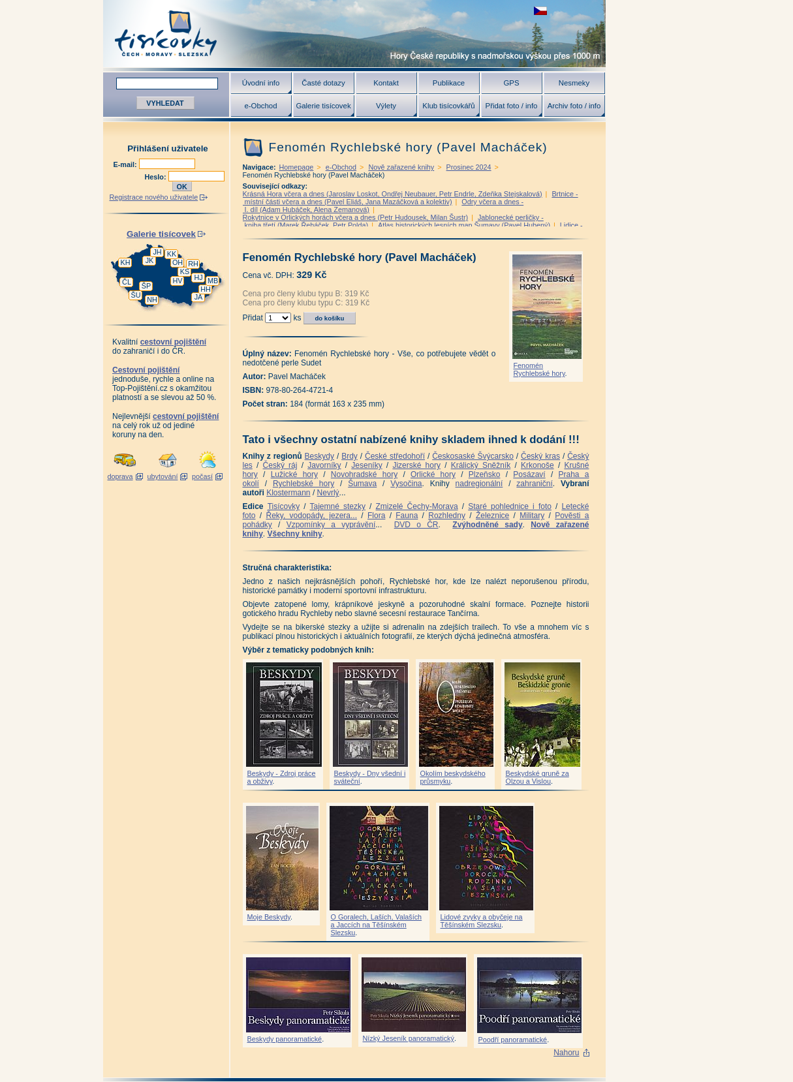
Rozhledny (446, 515)
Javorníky (324, 465)
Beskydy (319, 456)
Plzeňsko (485, 474)
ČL (126, 282)
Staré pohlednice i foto (510, 506)
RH (193, 264)
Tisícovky (284, 506)
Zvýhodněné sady (487, 524)
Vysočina (406, 483)
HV (178, 281)
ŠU (136, 295)
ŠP (146, 286)
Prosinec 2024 (468, 167)
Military (532, 515)
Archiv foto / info (574, 106)
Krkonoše (537, 465)
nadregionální (479, 483)
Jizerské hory (416, 465)
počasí (202, 476)
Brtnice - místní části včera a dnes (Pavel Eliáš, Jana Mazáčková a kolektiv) (410, 198)
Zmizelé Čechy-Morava (417, 506)
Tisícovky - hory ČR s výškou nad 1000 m (354, 33)
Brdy (349, 456)
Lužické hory (294, 474)
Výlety (386, 106)
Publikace (449, 83)
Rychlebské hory (303, 483)
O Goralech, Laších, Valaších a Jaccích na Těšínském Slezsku (376, 924)
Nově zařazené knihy (401, 167)
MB (213, 281)
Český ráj (280, 465)
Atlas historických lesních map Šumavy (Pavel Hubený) (464, 225)
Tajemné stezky (337, 506)
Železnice (492, 515)
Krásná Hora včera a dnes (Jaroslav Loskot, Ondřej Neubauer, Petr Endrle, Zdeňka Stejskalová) (392, 194)
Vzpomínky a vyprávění (331, 524)
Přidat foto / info (512, 106)
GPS (511, 83)
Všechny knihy (295, 533)
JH (157, 252)
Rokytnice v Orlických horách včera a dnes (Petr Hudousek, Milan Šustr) (356, 217)
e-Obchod (260, 106)
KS (184, 271)
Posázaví (529, 474)
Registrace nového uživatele (154, 197)
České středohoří (395, 456)
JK (150, 260)
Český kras (540, 456)
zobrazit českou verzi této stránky (540, 11)
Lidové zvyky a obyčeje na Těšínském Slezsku (482, 921)
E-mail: (126, 164)
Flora (376, 515)
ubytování (163, 476)
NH (152, 299)
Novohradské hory (364, 474)
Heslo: (156, 177)
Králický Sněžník (481, 465)
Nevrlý (328, 492)
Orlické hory (433, 474)
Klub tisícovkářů (448, 106)
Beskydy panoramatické (284, 1039)
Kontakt (386, 83)
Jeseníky (366, 465)
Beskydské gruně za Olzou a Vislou (537, 777)
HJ (198, 277)
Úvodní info (261, 83)
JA (198, 297)
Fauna (407, 515)
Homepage (296, 167)
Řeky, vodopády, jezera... (311, 515)
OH (177, 262)
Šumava (362, 483)
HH (205, 289)
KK (171, 254)
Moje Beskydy (268, 917)
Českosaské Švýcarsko (473, 456)
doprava (119, 476)
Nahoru (566, 1052)
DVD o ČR (416, 524)
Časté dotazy (323, 83)
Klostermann (288, 492)
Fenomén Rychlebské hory (539, 369)
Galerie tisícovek (323, 106)
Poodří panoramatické (513, 1039)
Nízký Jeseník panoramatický (408, 1038)
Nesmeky (574, 83)
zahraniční (534, 483)
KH (126, 262)
